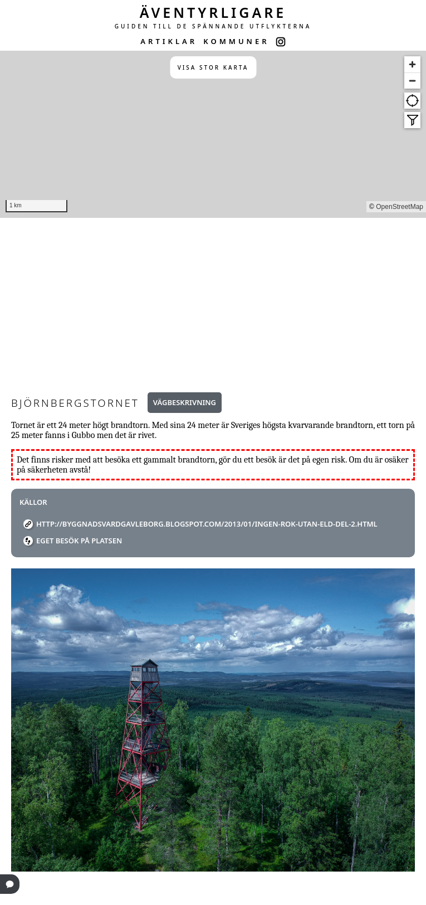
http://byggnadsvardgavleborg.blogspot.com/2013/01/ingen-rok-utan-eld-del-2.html (207, 524)
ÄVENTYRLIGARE (213, 12)
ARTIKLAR (168, 41)
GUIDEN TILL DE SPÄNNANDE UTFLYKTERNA (213, 26)
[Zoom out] (412, 80)
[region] (213, 134)
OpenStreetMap (399, 207)
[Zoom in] (412, 64)
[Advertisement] (213, 301)
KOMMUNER (236, 41)
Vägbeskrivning (184, 402)
